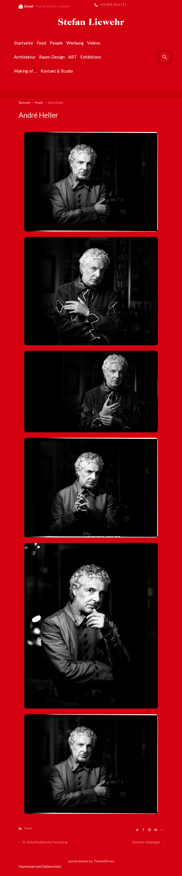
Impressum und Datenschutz (40, 866)
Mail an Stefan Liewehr (53, 6)
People (39, 102)
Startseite (24, 102)
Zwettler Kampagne (146, 842)
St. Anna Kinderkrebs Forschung (44, 842)
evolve (73, 861)
